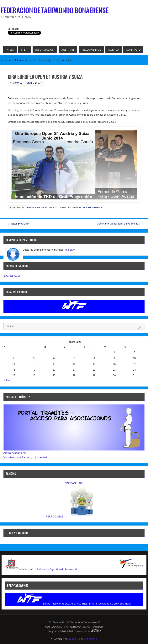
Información (21, 60)
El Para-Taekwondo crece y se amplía (110, 603)
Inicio (8, 60)
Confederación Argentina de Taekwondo (55, 569)
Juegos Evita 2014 (18, 223)
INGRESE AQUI (11, 275)
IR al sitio (70, 249)
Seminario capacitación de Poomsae (118, 223)
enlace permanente (90, 207)
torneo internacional (37, 207)
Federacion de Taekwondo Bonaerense (54, 11)
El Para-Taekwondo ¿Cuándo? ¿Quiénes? (65, 603)
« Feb (6, 380)
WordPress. (90, 639)
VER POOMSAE (54, 516)
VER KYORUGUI (74, 483)
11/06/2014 (16, 83)
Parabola (74, 639)
